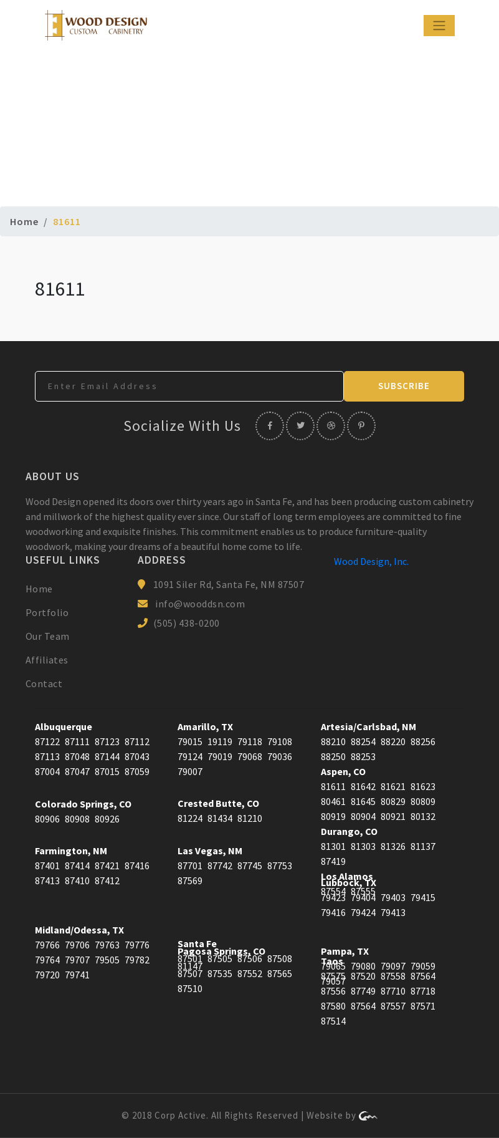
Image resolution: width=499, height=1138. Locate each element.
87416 (137, 865)
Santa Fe (197, 943)
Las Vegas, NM (210, 850)
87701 (190, 865)
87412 (107, 880)
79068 (249, 756)
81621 (393, 786)
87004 (47, 771)
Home (24, 221)
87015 (107, 771)
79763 (107, 944)
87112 (137, 741)
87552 (249, 973)
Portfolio (47, 612)
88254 (363, 741)
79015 (190, 741)
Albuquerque (63, 726)
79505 (107, 959)
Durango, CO (349, 831)
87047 (77, 771)
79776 (137, 944)
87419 (333, 861)
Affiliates (47, 659)
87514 (333, 1021)
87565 (279, 973)
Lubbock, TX (348, 882)
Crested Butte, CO (218, 803)
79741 (77, 974)
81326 (393, 846)
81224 (190, 818)
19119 (219, 741)
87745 (249, 865)
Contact (44, 683)
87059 (137, 771)
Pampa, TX (345, 951)
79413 (393, 912)
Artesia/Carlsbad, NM (368, 726)
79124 (190, 756)
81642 (363, 786)
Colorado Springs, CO (83, 804)
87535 (219, 973)
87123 (107, 741)
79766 (47, 944)
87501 (190, 958)
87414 (77, 865)
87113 (47, 756)
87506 (249, 958)
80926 (107, 819)
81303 (363, 846)
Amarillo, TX (205, 726)
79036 (279, 756)
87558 (393, 976)
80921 (393, 816)
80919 (333, 816)
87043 (137, 756)
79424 (363, 912)
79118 (249, 741)
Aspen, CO (343, 771)
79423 (333, 897)
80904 (363, 816)
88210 (333, 741)
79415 (423, 897)
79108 (279, 741)
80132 (423, 816)
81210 (249, 818)
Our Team (48, 636)
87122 (47, 741)
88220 (393, 741)
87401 (47, 865)
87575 (333, 976)
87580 (333, 1006)
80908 (77, 819)
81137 (423, 846)
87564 (423, 976)
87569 (190, 880)
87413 (47, 880)
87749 (363, 991)
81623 (423, 786)
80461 (333, 801)
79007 (190, 771)
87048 (77, 756)
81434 (219, 818)
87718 (423, 991)
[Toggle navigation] (439, 25)
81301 (333, 846)
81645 (363, 801)
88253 (363, 756)
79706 (77, 944)
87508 (279, 958)
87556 (333, 991)
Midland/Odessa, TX (79, 929)
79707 (77, 959)
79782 (137, 959)
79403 (393, 897)
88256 (423, 741)
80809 (423, 801)
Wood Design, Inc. (371, 561)
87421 (107, 865)
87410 (77, 880)
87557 (393, 1006)
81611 (333, 786)
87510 (190, 988)
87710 (393, 991)
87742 (219, 865)
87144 (107, 756)
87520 (363, 976)
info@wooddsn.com (200, 603)
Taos (332, 961)
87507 (190, 973)
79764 (47, 959)
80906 (47, 819)
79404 (363, 897)
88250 (333, 756)
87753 (279, 865)
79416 (333, 912)
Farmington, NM (71, 850)
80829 (393, 801)
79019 (219, 756)
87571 (423, 1006)
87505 (219, 958)
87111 (77, 741)
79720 (47, 974)
